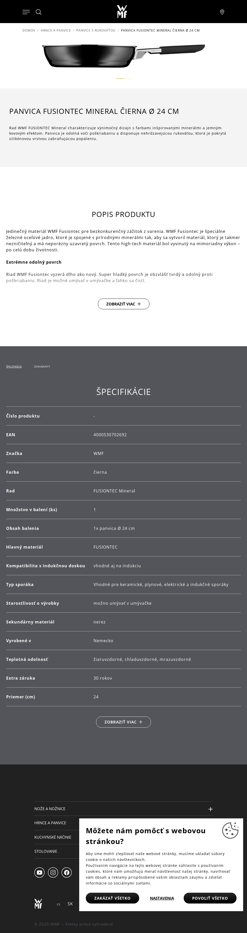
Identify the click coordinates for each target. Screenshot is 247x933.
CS (58, 904)
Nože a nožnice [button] (49, 808)
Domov (29, 30)
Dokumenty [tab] (42, 366)
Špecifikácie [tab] (14, 366)
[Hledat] (39, 12)
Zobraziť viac (120, 303)
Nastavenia (162, 898)
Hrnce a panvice (56, 30)
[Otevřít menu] (26, 11)
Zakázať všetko (112, 898)
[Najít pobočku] (222, 11)
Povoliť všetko (210, 898)
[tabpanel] (123, 557)
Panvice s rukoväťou (96, 30)
